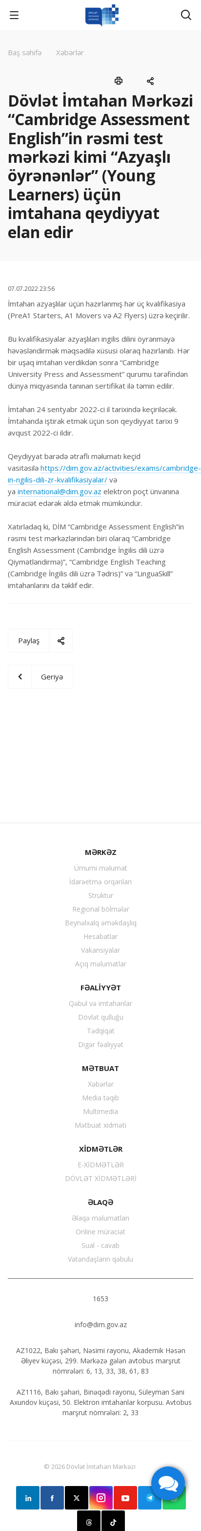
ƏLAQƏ (100, 1202)
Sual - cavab (100, 1245)
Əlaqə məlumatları (100, 1218)
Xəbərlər (101, 1084)
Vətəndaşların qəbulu (100, 1259)
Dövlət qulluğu (100, 1017)
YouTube (125, 1497)
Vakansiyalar (100, 950)
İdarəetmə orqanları (100, 881)
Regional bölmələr (100, 909)
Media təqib (100, 1097)
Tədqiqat (101, 1030)
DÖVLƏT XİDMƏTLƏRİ (101, 1178)
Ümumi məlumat (100, 868)
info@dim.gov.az (101, 1324)
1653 (100, 1298)
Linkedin (28, 1497)
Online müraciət (100, 1231)
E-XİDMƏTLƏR (101, 1164)
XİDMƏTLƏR (100, 1149)
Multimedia (100, 1111)
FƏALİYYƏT (100, 987)
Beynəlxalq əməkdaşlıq (101, 922)
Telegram (149, 1497)
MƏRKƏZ (101, 852)
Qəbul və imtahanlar (100, 1003)
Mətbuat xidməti (100, 1125)
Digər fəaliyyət (100, 1044)
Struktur (100, 895)
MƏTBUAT (100, 1068)
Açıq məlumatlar (100, 963)
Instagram (101, 1497)
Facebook (52, 1497)
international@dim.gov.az (59, 491)
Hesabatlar (100, 936)
